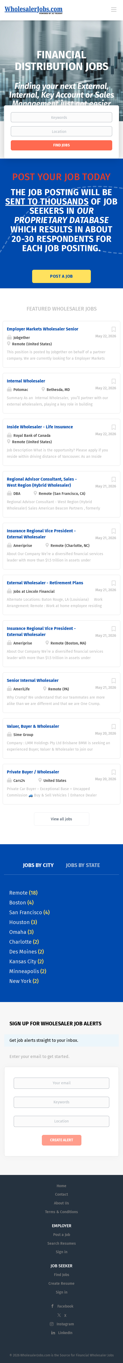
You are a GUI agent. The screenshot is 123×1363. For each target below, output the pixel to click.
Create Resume (61, 1283)
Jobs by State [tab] (83, 865)
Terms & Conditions (61, 1212)
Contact (61, 1194)
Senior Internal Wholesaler (32, 680)
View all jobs (61, 819)
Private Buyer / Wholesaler (33, 771)
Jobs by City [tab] (38, 865)
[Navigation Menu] (113, 9)
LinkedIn (65, 1333)
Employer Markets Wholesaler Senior (42, 329)
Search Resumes (61, 1243)
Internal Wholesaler (26, 381)
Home (61, 1186)
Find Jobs (61, 145)
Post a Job (61, 276)
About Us (61, 1203)
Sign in (61, 1252)
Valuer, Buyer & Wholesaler (33, 726)
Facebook (65, 1306)
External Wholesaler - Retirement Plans (45, 582)
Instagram (65, 1324)
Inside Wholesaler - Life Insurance (40, 426)
